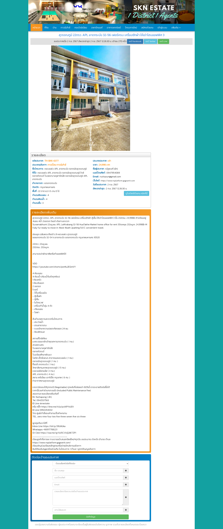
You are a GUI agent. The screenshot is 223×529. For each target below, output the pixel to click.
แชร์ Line (163, 41)
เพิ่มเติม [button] (175, 27)
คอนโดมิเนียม (81, 27)
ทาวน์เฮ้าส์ (65, 27)
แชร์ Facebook (135, 41)
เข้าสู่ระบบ (162, 27)
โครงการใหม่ (131, 27)
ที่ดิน (46, 27)
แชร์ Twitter (150, 41)
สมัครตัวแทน (147, 27)
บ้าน (54, 27)
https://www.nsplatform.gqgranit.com (118, 180)
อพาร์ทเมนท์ (97, 27)
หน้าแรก (36, 27)
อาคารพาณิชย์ (114, 27)
